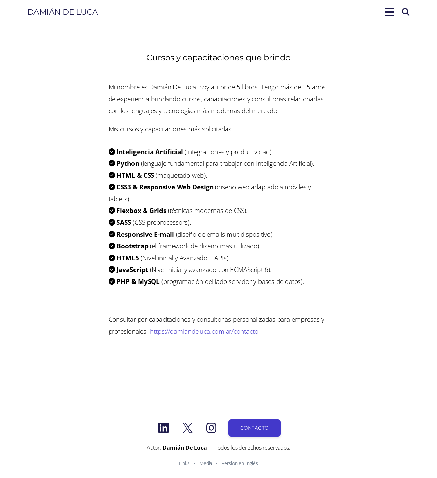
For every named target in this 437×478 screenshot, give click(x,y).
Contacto (254, 428)
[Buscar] (405, 11)
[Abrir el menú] (388, 11)
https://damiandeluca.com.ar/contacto (204, 331)
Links (184, 463)
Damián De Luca (62, 12)
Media (205, 463)
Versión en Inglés (240, 463)
